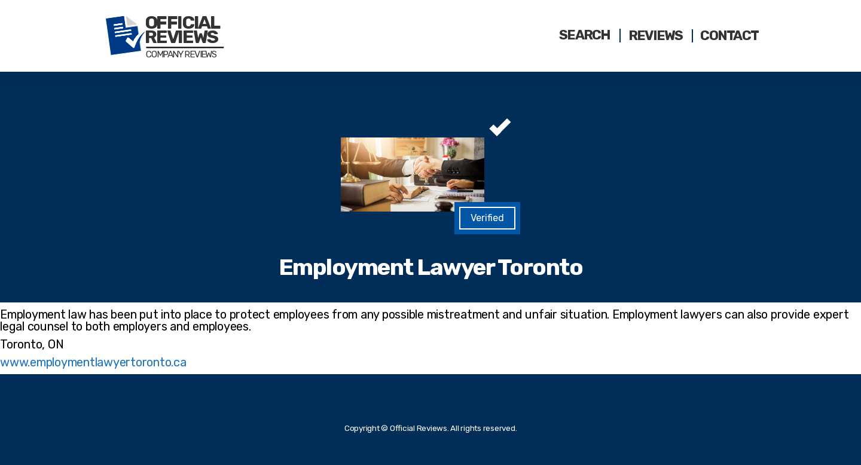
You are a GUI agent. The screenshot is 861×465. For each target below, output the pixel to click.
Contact (729, 35)
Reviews (655, 35)
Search (584, 35)
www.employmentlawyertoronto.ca (93, 362)
